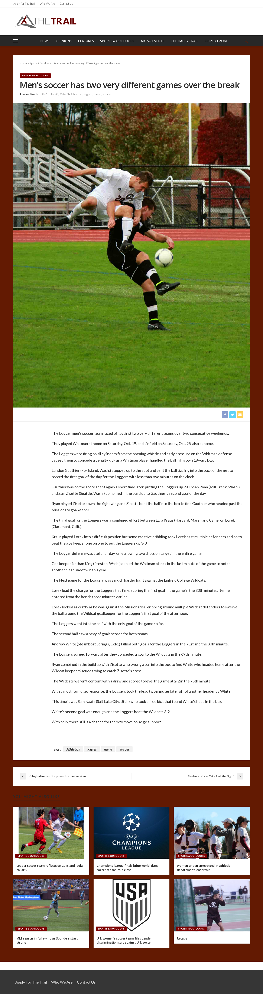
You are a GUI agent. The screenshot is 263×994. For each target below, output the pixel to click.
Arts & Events (152, 41)
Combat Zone (216, 41)
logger (87, 94)
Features (86, 41)
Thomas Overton (30, 94)
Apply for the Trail (24, 3)
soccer (107, 94)
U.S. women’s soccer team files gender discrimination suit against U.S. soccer (124, 940)
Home (23, 63)
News (44, 41)
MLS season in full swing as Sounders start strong (47, 940)
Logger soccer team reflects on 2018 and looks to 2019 (49, 868)
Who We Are (47, 3)
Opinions (64, 41)
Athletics (76, 94)
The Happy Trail (184, 41)
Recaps (182, 938)
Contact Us (66, 3)
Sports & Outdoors (117, 41)
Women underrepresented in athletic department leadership (203, 868)
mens (97, 94)
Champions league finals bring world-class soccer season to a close (127, 868)
